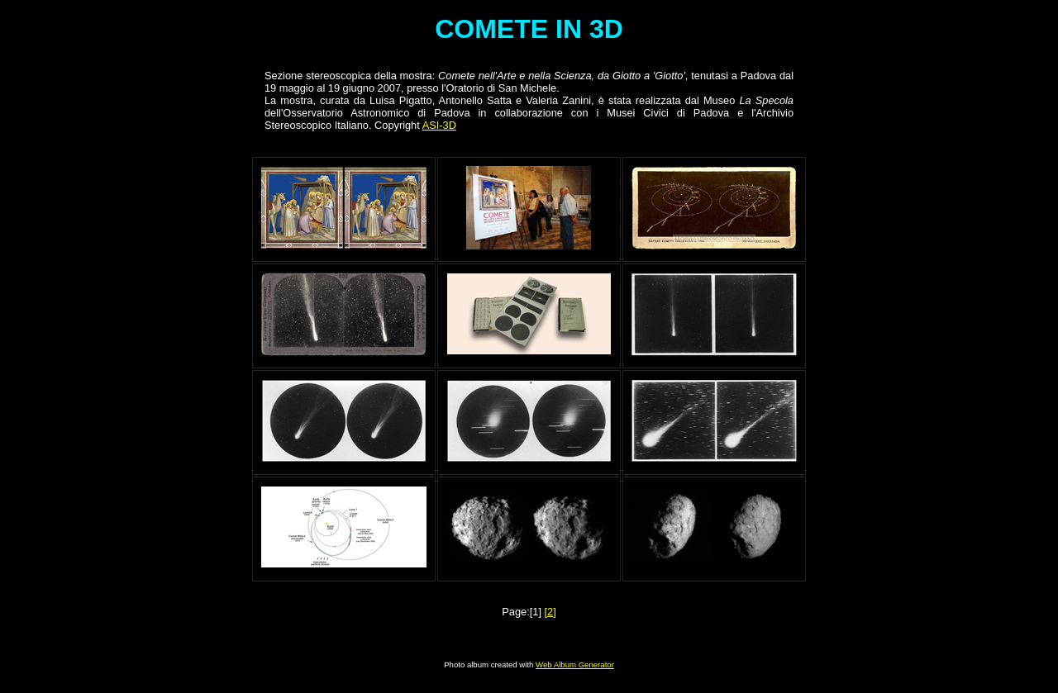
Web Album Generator (575, 664)
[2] (550, 611)
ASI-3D (439, 125)
